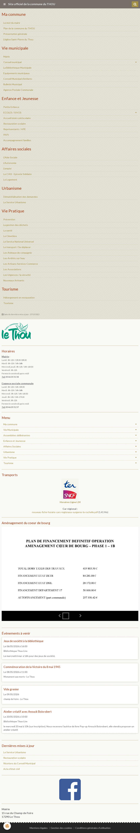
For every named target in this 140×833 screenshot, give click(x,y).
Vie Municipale (11, 429)
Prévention (9, 219)
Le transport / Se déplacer (17, 247)
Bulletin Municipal (12, 84)
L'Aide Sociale (10, 157)
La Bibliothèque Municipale (17, 67)
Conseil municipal (12, 62)
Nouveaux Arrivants (13, 280)
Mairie (6, 56)
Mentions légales (39, 827)
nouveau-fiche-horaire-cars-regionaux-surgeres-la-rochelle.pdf (65, 512)
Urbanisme (9, 452)
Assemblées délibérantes (16, 435)
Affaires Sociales (12, 446)
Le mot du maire (11, 22)
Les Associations (12, 269)
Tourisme (8, 303)
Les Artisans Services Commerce (20, 263)
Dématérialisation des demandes (20, 196)
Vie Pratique (9, 457)
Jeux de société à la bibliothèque (23, 641)
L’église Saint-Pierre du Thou (18, 39)
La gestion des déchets (15, 225)
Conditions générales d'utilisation (93, 827)
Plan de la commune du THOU (19, 28)
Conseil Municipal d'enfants (17, 78)
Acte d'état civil (11, 768)
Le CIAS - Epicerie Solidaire (17, 174)
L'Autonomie (9, 162)
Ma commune (10, 424)
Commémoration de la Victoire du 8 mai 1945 (32, 667)
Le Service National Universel (18, 241)
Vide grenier (11, 689)
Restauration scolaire (14, 123)
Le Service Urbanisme (14, 202)
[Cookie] (7, 826)
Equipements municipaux (16, 73)
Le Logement (10, 179)
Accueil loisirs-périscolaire (17, 118)
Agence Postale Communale (18, 89)
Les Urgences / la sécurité (17, 274)
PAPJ (6, 134)
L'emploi (7, 168)
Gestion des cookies (61, 827)
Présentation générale (15, 33)
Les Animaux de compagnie (17, 252)
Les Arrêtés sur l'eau (14, 258)
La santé (7, 230)
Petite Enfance (11, 107)
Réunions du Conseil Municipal (19, 763)
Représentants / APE (14, 129)
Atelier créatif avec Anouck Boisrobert (28, 711)
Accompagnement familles (17, 140)
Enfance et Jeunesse (14, 440)
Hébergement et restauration (19, 297)
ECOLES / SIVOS (12, 112)
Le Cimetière (10, 236)
